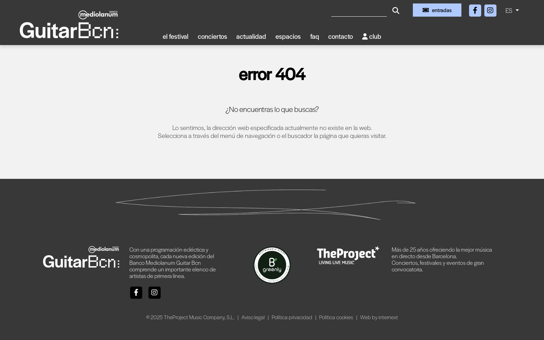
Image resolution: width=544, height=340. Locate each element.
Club (371, 36)
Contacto (340, 36)
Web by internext (379, 317)
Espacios (288, 36)
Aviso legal (253, 317)
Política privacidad (292, 317)
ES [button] (509, 10)
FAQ (314, 36)
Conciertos (212, 36)
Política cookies (336, 317)
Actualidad (251, 36)
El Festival (175, 36)
